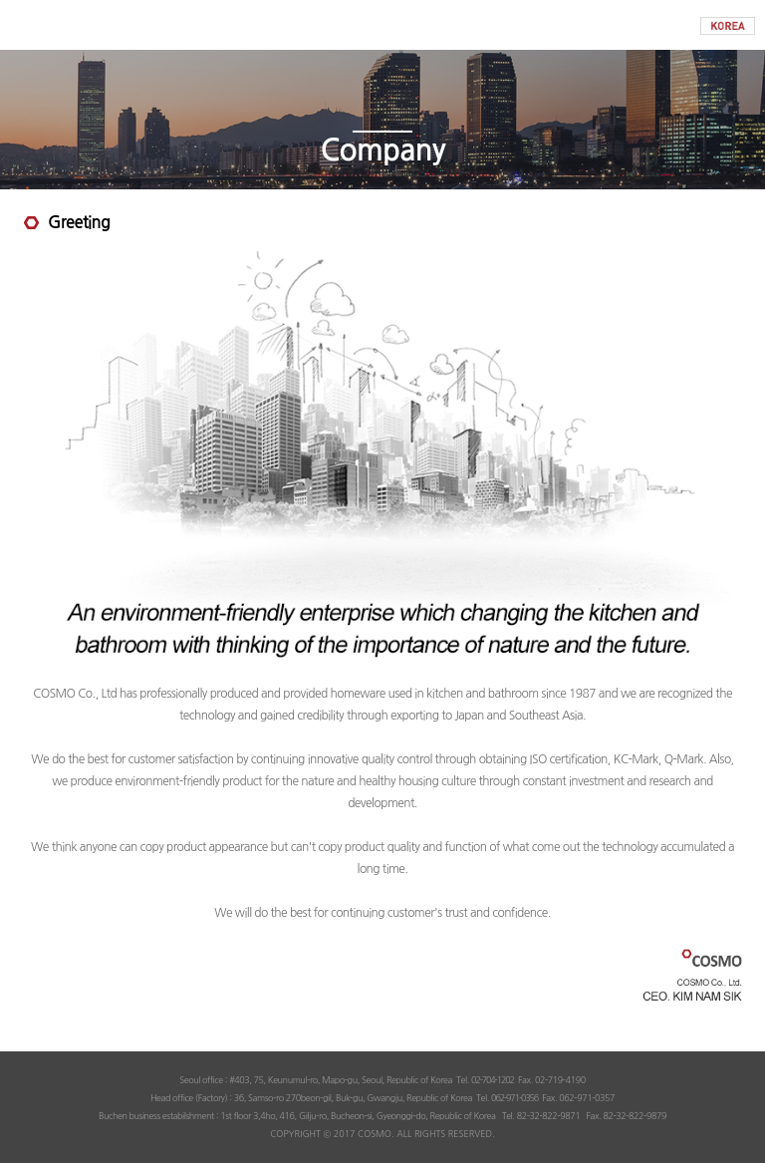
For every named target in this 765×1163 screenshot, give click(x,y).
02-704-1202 (492, 1079)
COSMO (382, 25)
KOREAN (727, 26)
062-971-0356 (514, 1097)
